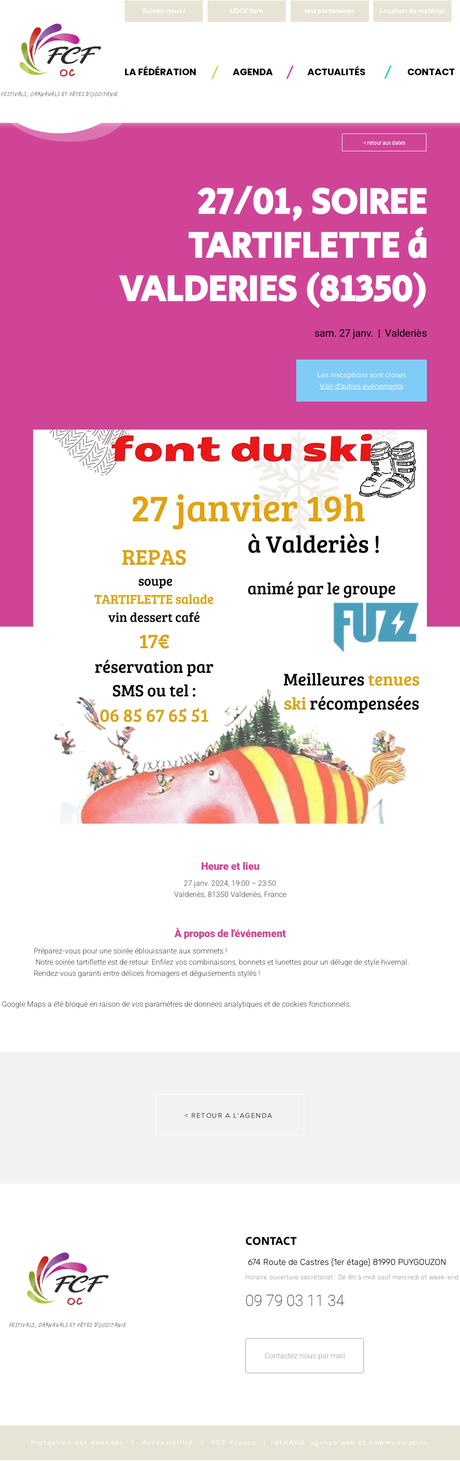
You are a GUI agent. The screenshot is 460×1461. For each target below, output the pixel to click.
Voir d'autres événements (361, 386)
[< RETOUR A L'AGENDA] (229, 1115)
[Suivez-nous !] (163, 11)
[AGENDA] (252, 72)
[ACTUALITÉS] (336, 72)
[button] (412, 11)
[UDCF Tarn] (246, 11)
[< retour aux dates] (384, 142)
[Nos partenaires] (329, 11)
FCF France (234, 1442)
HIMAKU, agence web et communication (352, 1442)
